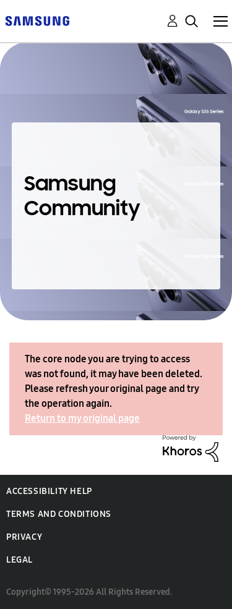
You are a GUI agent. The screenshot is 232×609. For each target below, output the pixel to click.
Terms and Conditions (58, 514)
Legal (19, 560)
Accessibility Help (49, 491)
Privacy (24, 537)
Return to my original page (82, 418)
